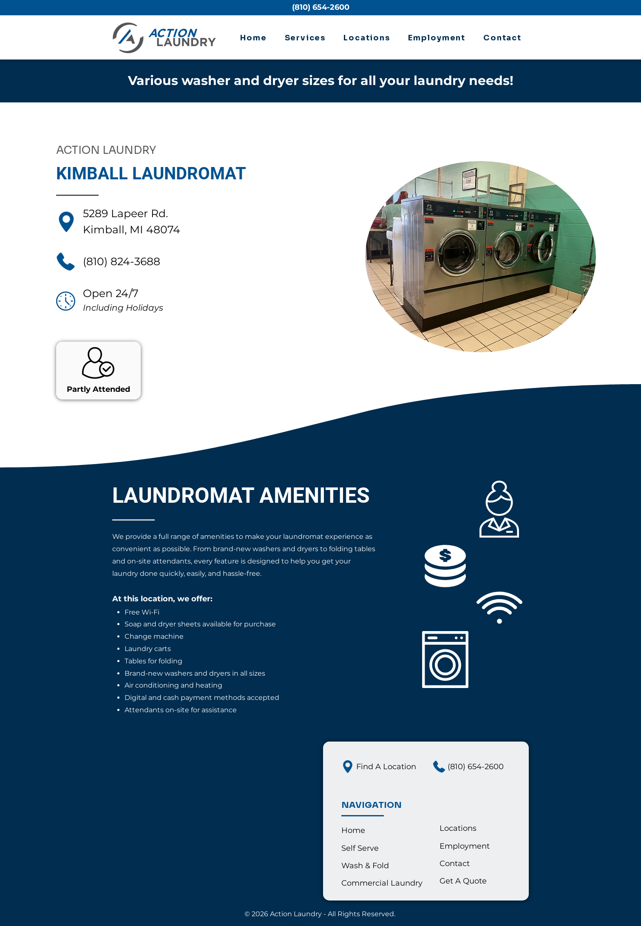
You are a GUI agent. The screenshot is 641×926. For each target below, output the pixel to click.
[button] (305, 38)
